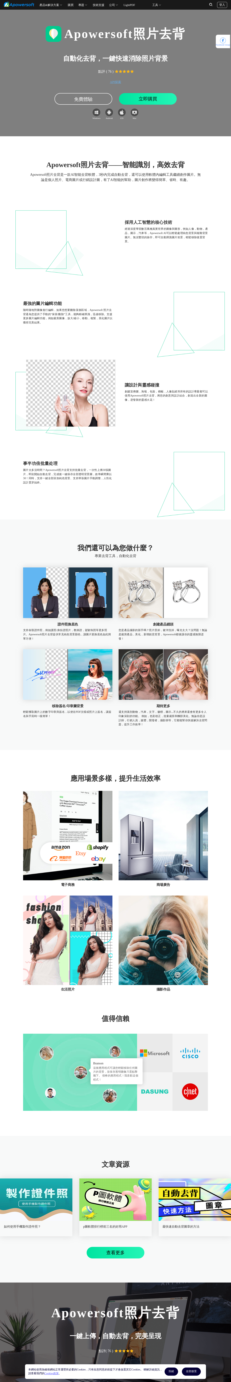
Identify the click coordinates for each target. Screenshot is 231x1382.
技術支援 (98, 5)
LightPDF (129, 5)
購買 (71, 5)
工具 (155, 5)
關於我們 (123, 1360)
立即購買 (148, 98)
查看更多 (115, 1196)
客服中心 (75, 1360)
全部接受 (191, 1371)
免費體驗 (83, 99)
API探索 (115, 82)
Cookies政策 (51, 1373)
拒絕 (171, 1371)
